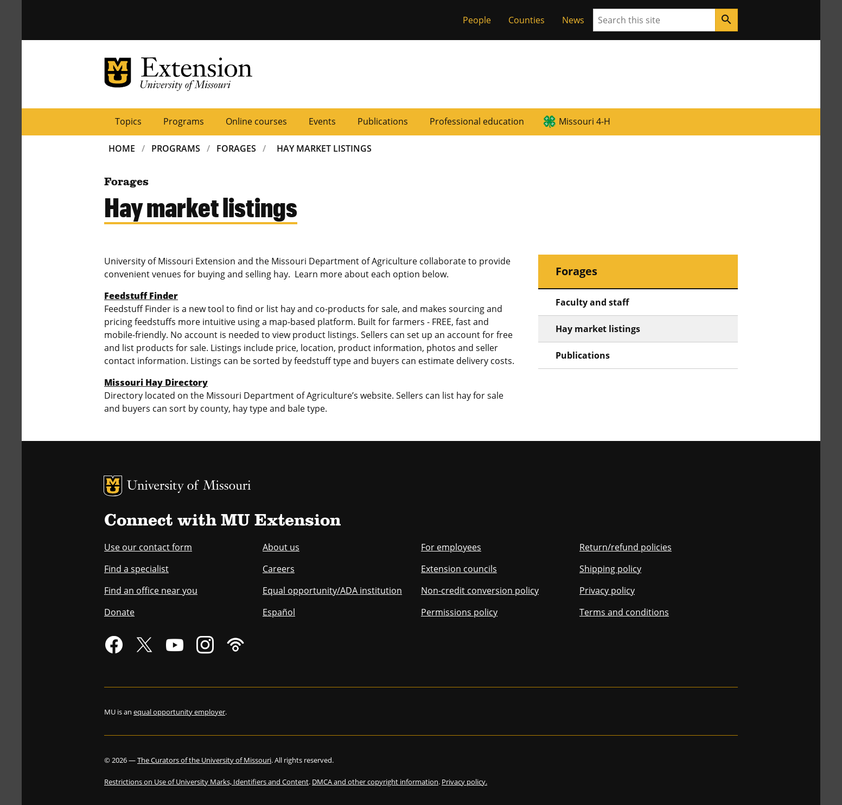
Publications (383, 121)
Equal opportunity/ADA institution (332, 590)
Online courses (256, 121)
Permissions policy (459, 612)
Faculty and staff (592, 302)
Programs (183, 121)
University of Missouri (189, 486)
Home (122, 148)
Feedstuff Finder (141, 296)
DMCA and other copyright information (375, 782)
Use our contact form (148, 547)
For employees (451, 547)
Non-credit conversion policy (480, 590)
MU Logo (113, 486)
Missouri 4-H (584, 121)
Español (279, 612)
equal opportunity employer (179, 712)
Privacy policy (607, 590)
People (477, 20)
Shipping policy (610, 569)
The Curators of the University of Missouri (204, 760)
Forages (236, 148)
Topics (128, 121)
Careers (279, 569)
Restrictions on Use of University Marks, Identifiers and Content (206, 782)
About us (281, 547)
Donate (119, 612)
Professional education (477, 121)
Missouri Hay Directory (156, 382)
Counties (526, 20)
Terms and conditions (624, 612)
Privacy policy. (464, 782)
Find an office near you (150, 590)
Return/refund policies (625, 547)
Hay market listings (598, 329)
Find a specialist (136, 569)
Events (322, 121)
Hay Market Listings (324, 148)
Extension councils (459, 569)
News (573, 20)
